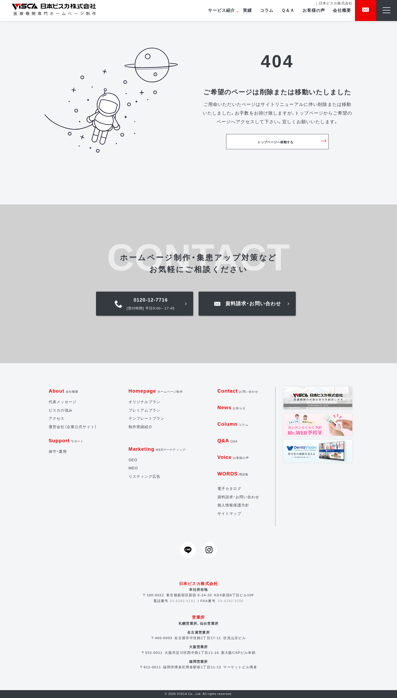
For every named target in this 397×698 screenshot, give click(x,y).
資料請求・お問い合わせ (238, 497)
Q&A (227, 440)
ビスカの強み (61, 410)
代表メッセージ (63, 402)
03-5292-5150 (231, 601)
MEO (133, 468)
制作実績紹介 (140, 427)
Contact (237, 391)
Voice (233, 457)
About (63, 391)
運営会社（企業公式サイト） (73, 427)
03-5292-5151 (182, 601)
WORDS (233, 473)
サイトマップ (229, 513)
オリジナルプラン (144, 402)
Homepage (156, 391)
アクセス (57, 418)
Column (232, 424)
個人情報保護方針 (233, 505)
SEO (133, 460)
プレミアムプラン (144, 410)
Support (66, 440)
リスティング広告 (144, 476)
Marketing (157, 449)
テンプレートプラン (146, 418)
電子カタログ (229, 488)
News (231, 407)
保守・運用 (58, 451)
